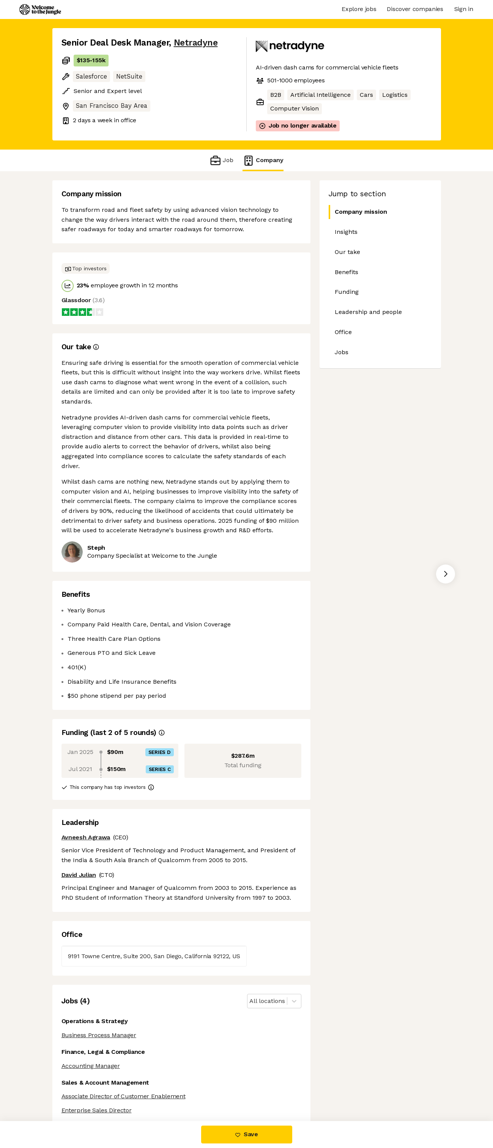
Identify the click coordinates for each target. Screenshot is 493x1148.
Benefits (346, 272)
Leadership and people (368, 311)
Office (343, 332)
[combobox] (250, 1001)
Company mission (358, 212)
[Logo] (40, 9)
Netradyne (196, 43)
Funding (347, 291)
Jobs (341, 352)
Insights (346, 231)
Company (263, 160)
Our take (347, 251)
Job (221, 160)
